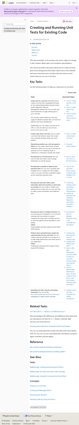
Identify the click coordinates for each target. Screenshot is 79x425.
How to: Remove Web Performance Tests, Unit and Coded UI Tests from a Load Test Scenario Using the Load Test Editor (71, 275)
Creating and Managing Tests (40, 390)
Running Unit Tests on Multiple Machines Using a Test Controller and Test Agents (71, 218)
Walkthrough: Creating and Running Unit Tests (46, 367)
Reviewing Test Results (38, 395)
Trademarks (15, 424)
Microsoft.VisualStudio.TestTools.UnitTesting (44, 294)
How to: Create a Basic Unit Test (71, 109)
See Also (34, 55)
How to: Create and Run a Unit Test (71, 103)
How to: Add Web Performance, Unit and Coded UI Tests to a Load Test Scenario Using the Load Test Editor (71, 256)
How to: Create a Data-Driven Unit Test (71, 136)
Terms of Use (6, 424)
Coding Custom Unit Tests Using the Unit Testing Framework (71, 294)
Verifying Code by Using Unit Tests (42, 399)
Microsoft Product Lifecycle (14, 11)
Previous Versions (42, 21)
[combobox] (14, 24)
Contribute (36, 421)
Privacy (44, 421)
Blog (27, 421)
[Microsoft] (3, 2)
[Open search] (69, 3)
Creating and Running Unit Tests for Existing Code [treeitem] (14, 29)
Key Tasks (34, 47)
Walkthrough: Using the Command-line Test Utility (48, 376)
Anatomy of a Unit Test (38, 386)
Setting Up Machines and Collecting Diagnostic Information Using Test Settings (70, 199)
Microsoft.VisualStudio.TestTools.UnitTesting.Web (47, 351)
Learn (32, 21)
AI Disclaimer (6, 421)
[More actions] (75, 21)
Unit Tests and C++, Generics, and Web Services (47, 311)
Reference (35, 53)
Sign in (74, 3)
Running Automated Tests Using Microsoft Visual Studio (50, 326)
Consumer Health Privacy (58, 421)
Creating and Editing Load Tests (70, 244)
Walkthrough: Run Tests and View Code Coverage (47, 371)
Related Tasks (36, 50)
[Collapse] (25, 19)
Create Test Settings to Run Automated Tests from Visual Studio (71, 187)
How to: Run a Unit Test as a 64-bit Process (71, 159)
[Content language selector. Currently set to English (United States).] (11, 416)
